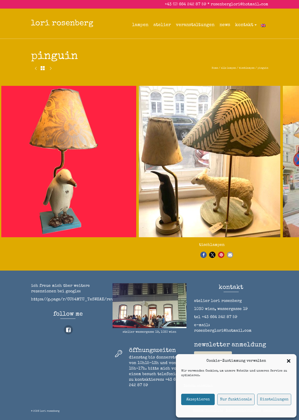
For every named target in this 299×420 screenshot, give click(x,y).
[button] (288, 360)
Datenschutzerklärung (243, 410)
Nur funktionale (236, 399)
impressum (271, 410)
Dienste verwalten (198, 385)
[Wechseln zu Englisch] (263, 25)
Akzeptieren (198, 399)
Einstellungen (274, 399)
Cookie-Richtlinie (208, 410)
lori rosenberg (62, 23)
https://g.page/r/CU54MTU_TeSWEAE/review (76, 300)
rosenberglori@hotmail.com (239, 5)
